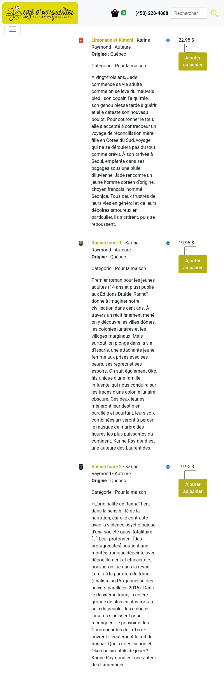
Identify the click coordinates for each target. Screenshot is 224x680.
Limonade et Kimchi (112, 40)
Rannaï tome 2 (107, 466)
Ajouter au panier (193, 61)
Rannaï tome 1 (107, 243)
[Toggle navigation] (12, 29)
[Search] (189, 13)
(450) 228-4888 (152, 13)
